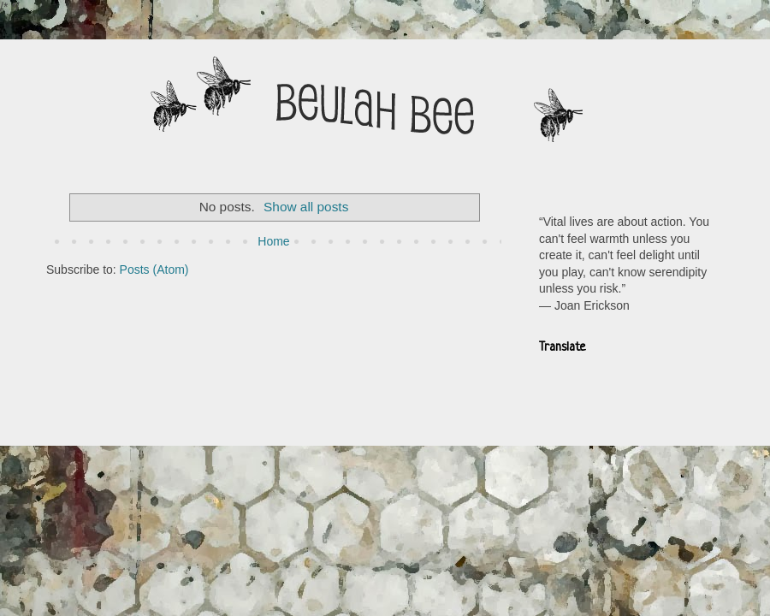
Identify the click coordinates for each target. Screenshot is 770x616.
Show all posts (306, 206)
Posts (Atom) (154, 269)
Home (273, 241)
